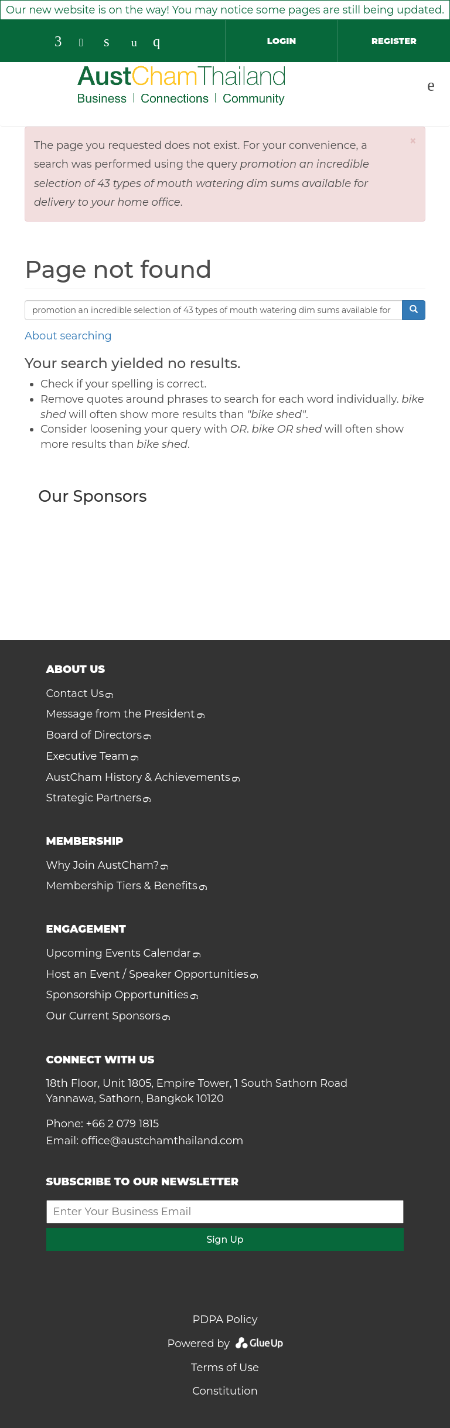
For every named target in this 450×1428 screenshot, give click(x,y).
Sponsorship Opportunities (117, 994)
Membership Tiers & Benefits (121, 885)
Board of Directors (94, 735)
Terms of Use (225, 1367)
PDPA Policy (225, 1319)
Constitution (225, 1391)
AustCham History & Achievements (138, 777)
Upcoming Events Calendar (118, 953)
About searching (68, 335)
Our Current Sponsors (103, 1015)
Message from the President (120, 714)
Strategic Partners (93, 797)
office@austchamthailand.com (162, 1140)
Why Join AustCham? (102, 865)
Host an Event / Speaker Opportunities (147, 974)
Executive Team (87, 756)
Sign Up (224, 1239)
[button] (413, 141)
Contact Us (75, 693)
